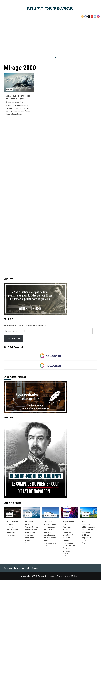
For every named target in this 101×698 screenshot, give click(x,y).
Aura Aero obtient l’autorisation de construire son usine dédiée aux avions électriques (31, 529)
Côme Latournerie (13, 102)
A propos (8, 568)
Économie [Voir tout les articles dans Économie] (9, 89)
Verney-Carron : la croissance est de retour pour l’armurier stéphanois (12, 526)
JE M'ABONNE (13, 338)
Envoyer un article (22, 568)
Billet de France (12, 535)
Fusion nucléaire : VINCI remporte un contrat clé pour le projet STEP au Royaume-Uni (88, 529)
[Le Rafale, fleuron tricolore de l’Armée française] (19, 82)
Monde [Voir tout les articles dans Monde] (47, 515)
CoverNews (62, 576)
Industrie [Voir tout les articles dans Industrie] (9, 515)
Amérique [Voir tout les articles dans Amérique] (48, 512)
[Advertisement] (50, 34)
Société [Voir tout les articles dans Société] (53, 515)
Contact (35, 568)
